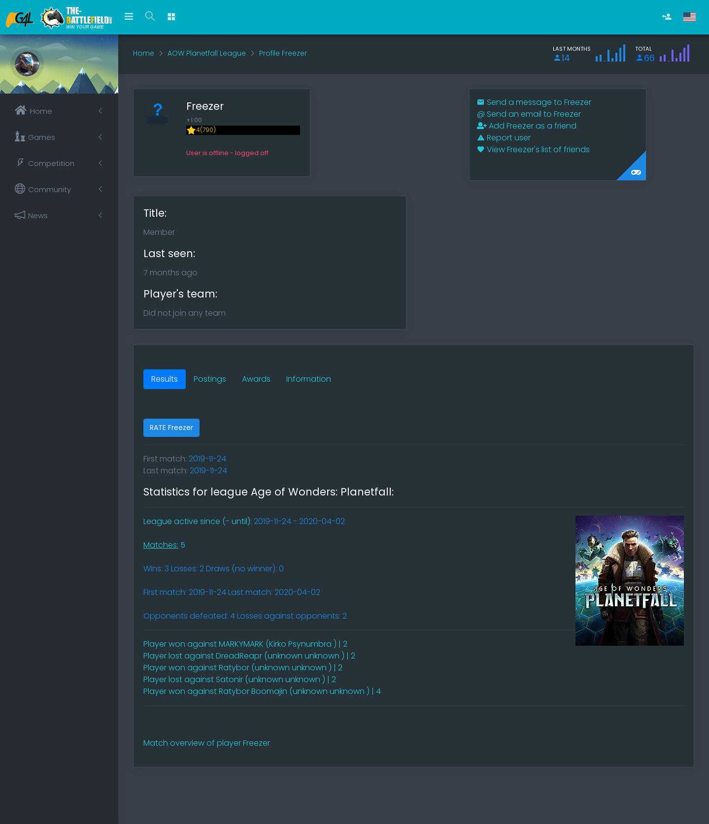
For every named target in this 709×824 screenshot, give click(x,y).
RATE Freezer (171, 427)
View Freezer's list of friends (533, 149)
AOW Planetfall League (207, 53)
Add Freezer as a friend (526, 126)
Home (143, 53)
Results (164, 379)
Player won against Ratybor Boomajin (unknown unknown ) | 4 (262, 691)
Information (308, 379)
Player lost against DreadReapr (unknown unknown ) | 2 (249, 655)
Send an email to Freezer (529, 114)
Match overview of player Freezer (206, 743)
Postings (210, 379)
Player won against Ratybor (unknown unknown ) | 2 (242, 667)
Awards (256, 379)
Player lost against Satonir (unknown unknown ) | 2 (239, 679)
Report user (504, 137)
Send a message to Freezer (534, 102)
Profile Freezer (283, 53)
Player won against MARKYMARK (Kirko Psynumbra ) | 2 (245, 644)
